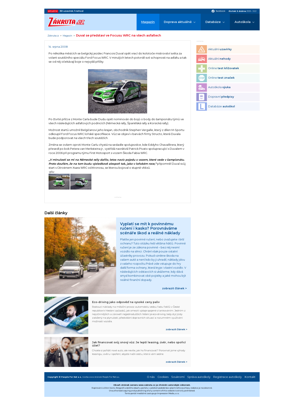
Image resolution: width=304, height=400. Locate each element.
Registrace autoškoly (227, 376)
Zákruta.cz (53, 36)
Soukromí (178, 376)
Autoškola (243, 22)
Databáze (213, 22)
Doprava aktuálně (178, 22)
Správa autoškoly (198, 376)
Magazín (148, 22)
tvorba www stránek (92, 377)
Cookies (162, 376)
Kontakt (250, 376)
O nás (151, 376)
